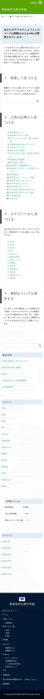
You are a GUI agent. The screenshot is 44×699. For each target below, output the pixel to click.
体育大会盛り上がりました (21, 181)
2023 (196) (6, 561)
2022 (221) (6, 567)
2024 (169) (6, 554)
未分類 (12, 266)
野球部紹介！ (15, 175)
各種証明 (6, 675)
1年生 (12, 242)
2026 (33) (5, 541)
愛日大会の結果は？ (18, 150)
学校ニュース (15, 260)
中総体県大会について (19, 187)
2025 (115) (6, 548)
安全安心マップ (11, 667)
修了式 (3, 374)
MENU (34, 3)
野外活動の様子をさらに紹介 (22, 193)
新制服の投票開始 (17, 159)
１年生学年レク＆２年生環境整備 (13, 380)
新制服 (12, 263)
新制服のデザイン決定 (19, 135)
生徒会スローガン (17, 147)
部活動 (12, 278)
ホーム (5, 614)
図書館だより (10, 651)
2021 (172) (6, 574)
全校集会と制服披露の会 (20, 165)
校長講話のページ (17, 132)
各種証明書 (14, 257)
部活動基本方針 (11, 661)
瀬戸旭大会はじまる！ (19, 183)
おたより (6, 644)
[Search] (19, 101)
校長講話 (13, 269)
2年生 (12, 245)
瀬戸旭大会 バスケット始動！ (23, 177)
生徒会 (12, 272)
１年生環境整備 (7, 387)
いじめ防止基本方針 (12, 664)
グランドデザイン (12, 658)
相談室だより (15, 275)
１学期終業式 (15, 196)
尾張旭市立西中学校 (14, 9)
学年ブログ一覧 (9, 626)
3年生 (12, 248)
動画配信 (6, 684)
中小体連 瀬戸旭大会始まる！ (23, 190)
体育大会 (13, 199)
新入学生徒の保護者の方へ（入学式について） (20, 679)
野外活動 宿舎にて (18, 162)
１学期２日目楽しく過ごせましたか (14, 361)
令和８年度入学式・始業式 (11, 367)
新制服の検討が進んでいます (22, 144)
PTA (11, 251)
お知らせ (13, 254)
